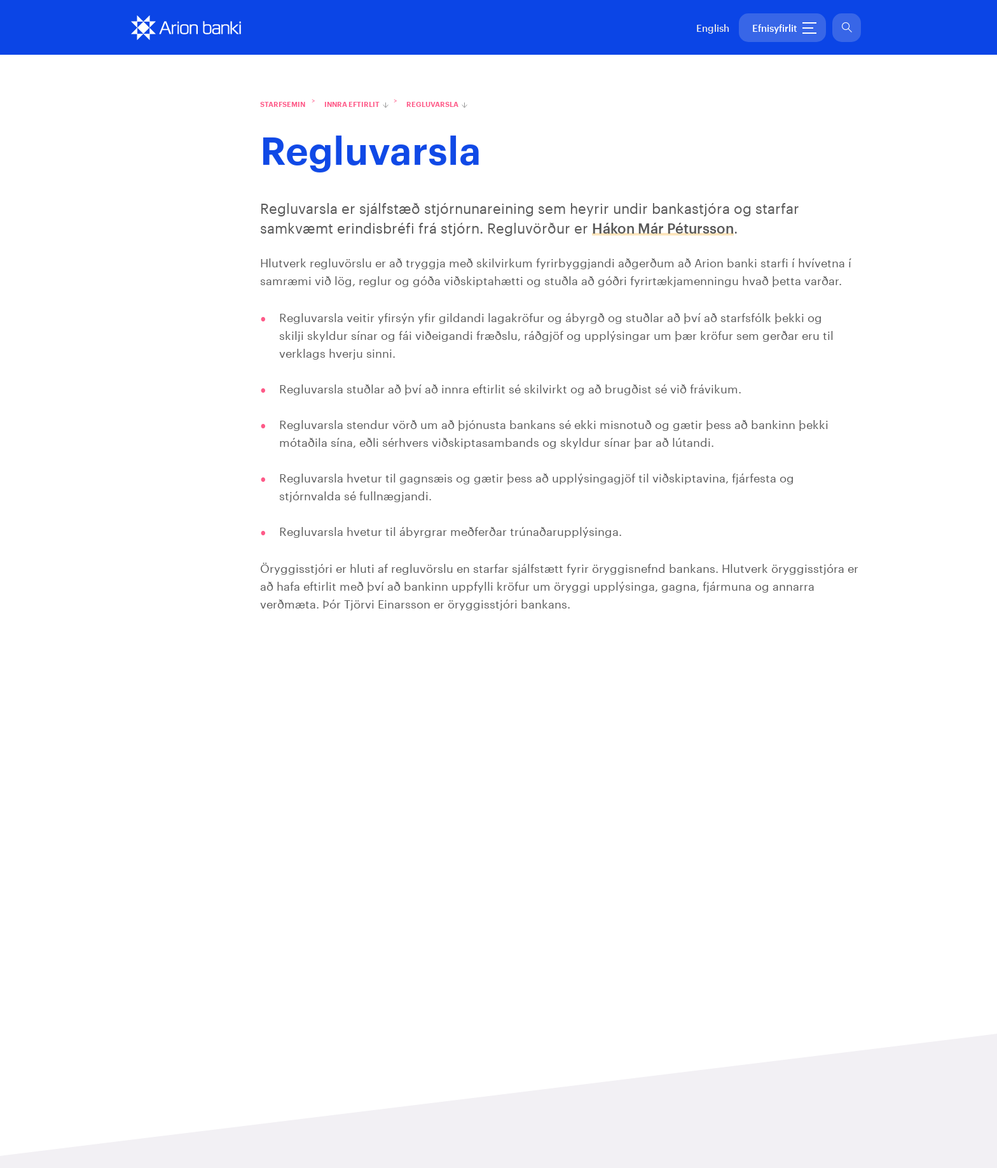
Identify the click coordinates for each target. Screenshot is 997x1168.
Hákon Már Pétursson (663, 229)
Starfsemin (282, 104)
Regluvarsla (432, 104)
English (712, 29)
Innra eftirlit (352, 104)
